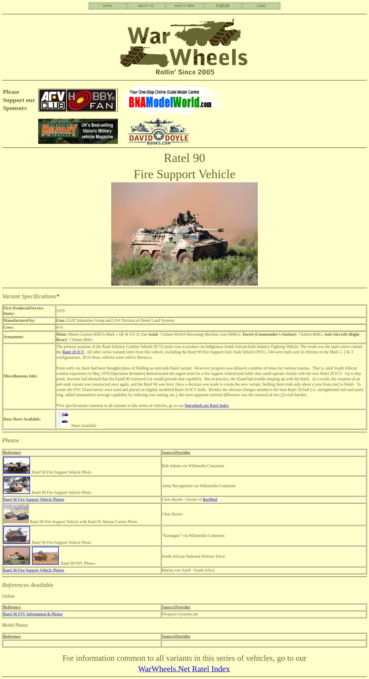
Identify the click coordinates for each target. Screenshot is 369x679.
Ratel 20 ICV (73, 352)
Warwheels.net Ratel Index (207, 405)
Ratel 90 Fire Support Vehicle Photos (33, 499)
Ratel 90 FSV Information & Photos (33, 614)
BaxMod (210, 499)
